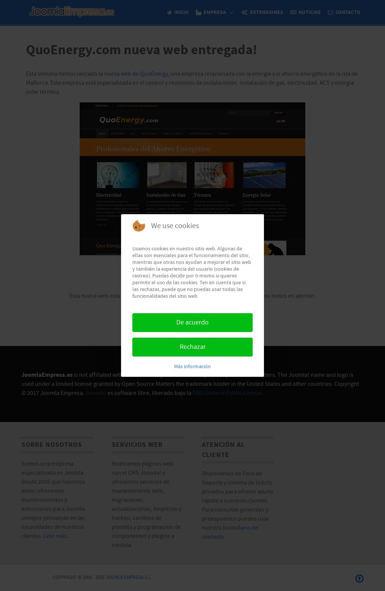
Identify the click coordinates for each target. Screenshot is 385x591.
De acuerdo (192, 322)
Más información (192, 367)
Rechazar (193, 347)
